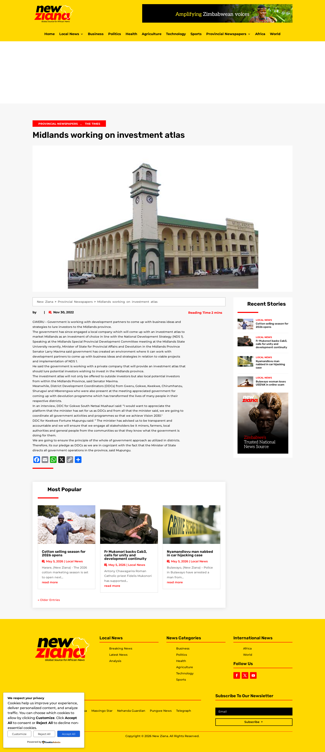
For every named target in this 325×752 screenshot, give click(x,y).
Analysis (115, 661)
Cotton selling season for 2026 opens (63, 553)
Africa (260, 34)
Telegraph (183, 711)
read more (50, 582)
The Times (92, 123)
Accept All (68, 734)
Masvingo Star (102, 711)
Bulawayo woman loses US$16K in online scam (271, 383)
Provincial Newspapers (226, 34)
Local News (69, 34)
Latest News (118, 655)
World (275, 34)
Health (131, 34)
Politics (114, 34)
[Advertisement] (162, 72)
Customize (19, 734)
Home (49, 34)
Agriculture (151, 34)
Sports (196, 34)
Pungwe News (161, 711)
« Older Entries (49, 600)
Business (96, 34)
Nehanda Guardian (131, 711)
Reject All (44, 734)
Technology (176, 34)
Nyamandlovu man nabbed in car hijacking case (190, 553)
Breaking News (120, 648)
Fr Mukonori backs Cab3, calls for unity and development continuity (125, 555)
